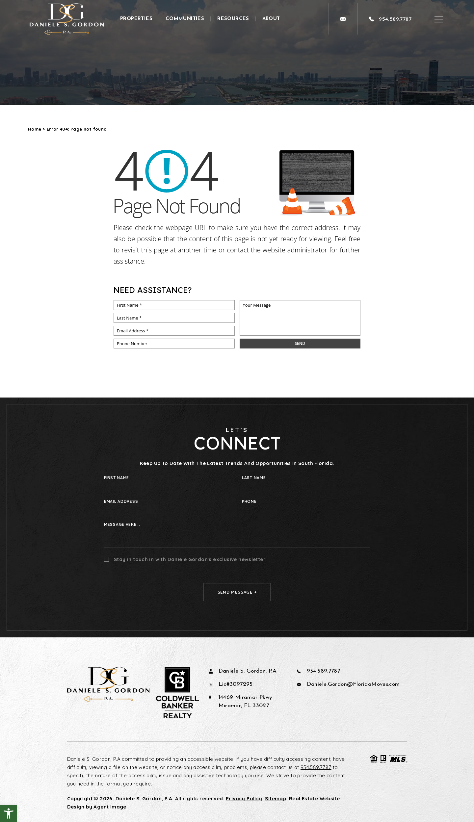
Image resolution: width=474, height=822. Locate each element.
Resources (233, 18)
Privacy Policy (244, 798)
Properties (136, 18)
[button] (8, 813)
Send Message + (237, 592)
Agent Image (109, 807)
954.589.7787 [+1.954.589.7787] (323, 671)
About (271, 18)
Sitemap (275, 798)
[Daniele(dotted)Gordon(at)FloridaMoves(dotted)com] (343, 19)
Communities (185, 18)
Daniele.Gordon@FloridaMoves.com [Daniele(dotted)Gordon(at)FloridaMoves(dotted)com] (353, 684)
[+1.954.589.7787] (390, 19)
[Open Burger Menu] (438, 19)
